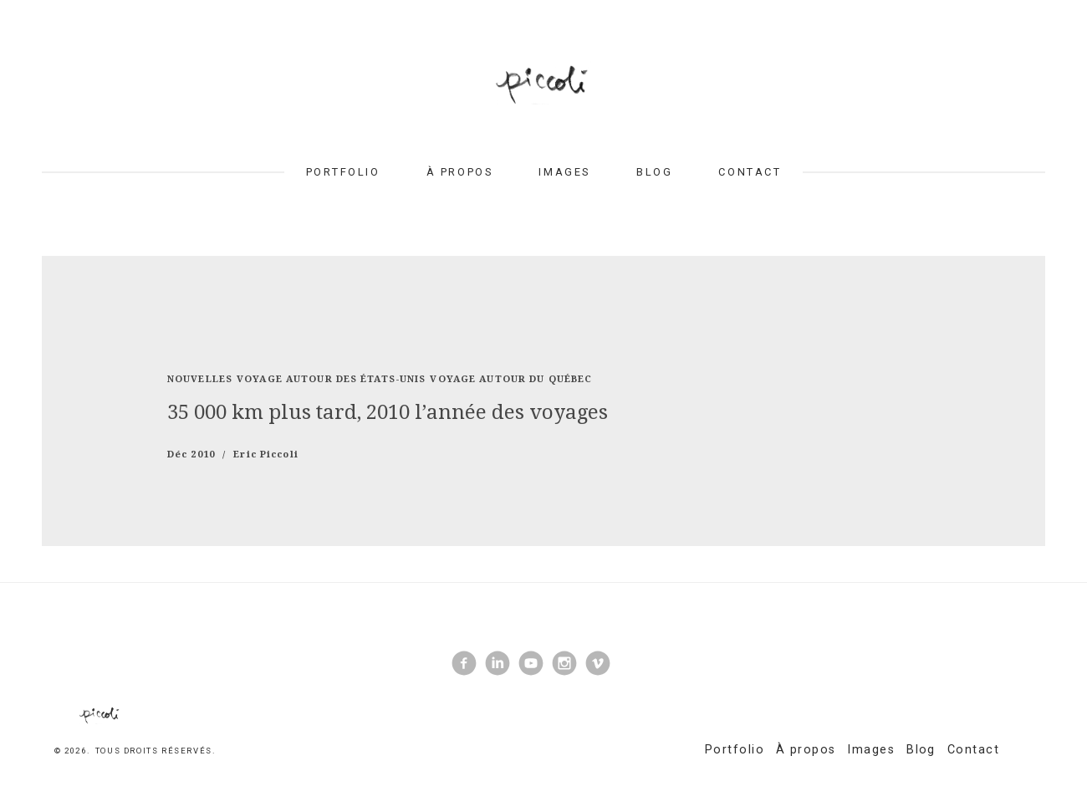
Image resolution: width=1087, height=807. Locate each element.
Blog (654, 172)
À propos (459, 172)
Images (563, 172)
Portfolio (343, 172)
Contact (749, 172)
